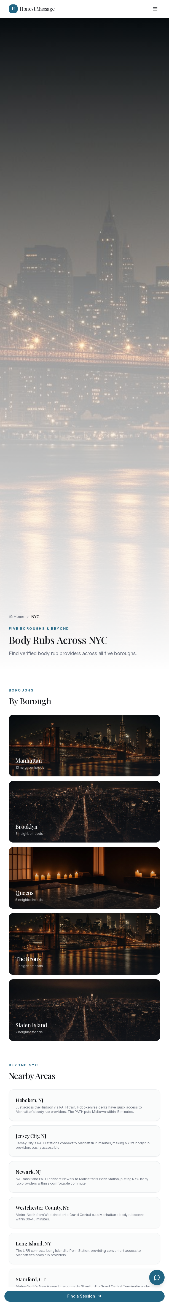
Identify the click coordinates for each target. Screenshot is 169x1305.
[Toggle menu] (155, 9)
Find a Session (84, 1296)
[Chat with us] (157, 1277)
